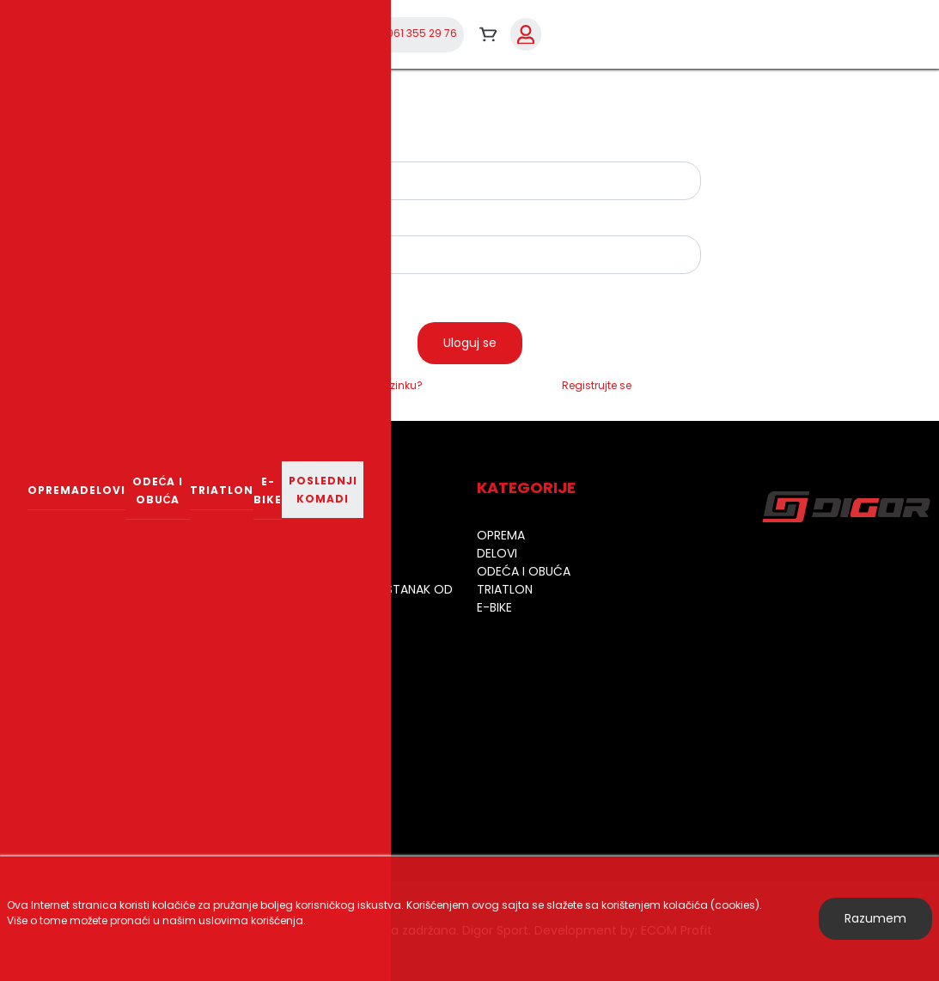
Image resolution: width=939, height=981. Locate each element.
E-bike (267, 490)
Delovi (102, 490)
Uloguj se (470, 342)
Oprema (53, 490)
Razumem (875, 918)
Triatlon (221, 490)
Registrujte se (596, 385)
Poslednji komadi (323, 489)
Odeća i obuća (157, 490)
